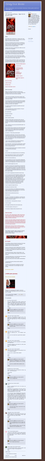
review (12, 295)
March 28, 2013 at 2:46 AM (14, 431)
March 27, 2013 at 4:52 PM (15, 383)
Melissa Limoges (9, 446)
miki (8, 300)
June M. (8, 431)
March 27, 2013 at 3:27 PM (20, 359)
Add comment (8, 451)
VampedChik (9, 412)
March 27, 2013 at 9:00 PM (19, 403)
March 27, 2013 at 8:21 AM (13, 300)
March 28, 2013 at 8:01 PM (16, 446)
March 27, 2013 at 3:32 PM (20, 309)
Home (16, 455)
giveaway (9, 295)
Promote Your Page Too (30, 41)
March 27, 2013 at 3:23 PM (16, 340)
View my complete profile (32, 24)
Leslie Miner (9, 315)
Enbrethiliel (9, 383)
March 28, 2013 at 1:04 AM (19, 420)
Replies (9, 308)
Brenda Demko (12, 309)
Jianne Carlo (9, 331)
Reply (8, 306)
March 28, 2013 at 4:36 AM (20, 440)
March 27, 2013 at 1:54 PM (15, 315)
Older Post (23, 455)
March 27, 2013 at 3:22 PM (16, 331)
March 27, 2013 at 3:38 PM (15, 368)
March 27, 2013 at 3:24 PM (16, 349)
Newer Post (7, 455)
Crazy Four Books (14, 4)
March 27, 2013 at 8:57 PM (20, 377)
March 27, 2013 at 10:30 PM (16, 412)
